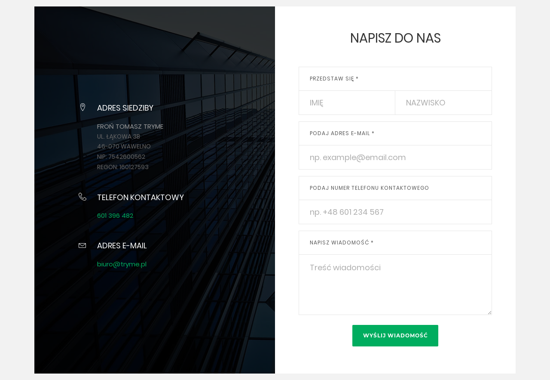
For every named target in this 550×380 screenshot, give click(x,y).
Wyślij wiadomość (395, 335)
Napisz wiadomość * (342, 242)
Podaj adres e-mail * (342, 133)
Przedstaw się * (334, 78)
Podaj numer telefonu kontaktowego (369, 188)
